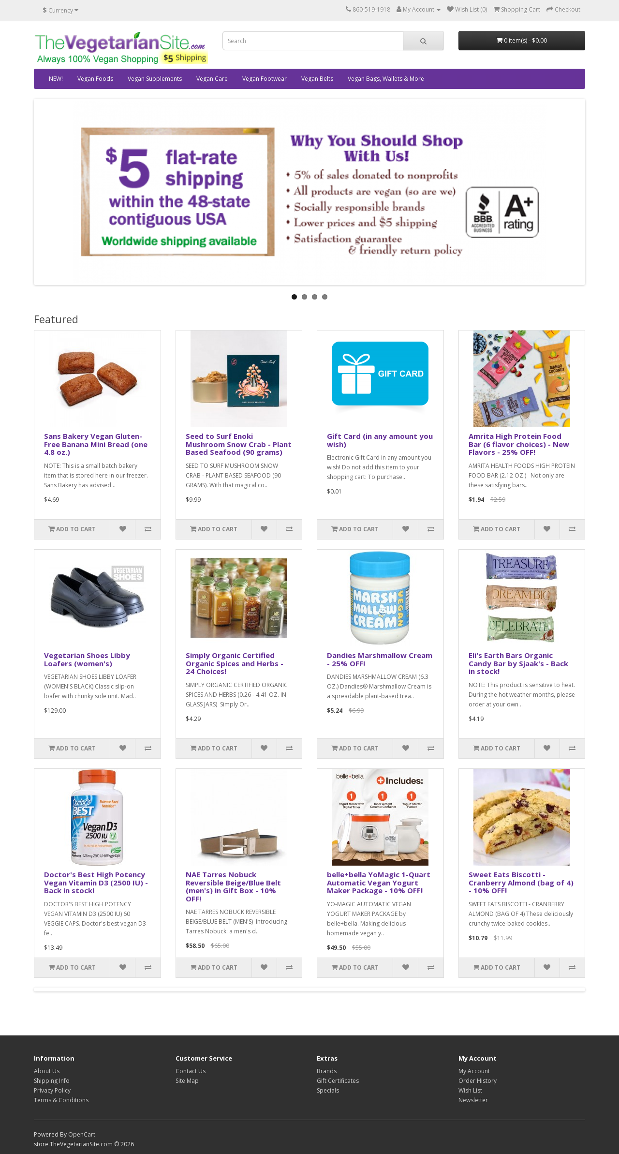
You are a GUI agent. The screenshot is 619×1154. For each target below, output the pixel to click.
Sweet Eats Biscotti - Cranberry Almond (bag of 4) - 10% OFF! (521, 882)
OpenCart (81, 1134)
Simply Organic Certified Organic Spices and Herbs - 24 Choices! (234, 663)
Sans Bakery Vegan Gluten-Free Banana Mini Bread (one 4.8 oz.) (95, 444)
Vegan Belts (317, 79)
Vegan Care (212, 79)
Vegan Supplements (155, 79)
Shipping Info (52, 1081)
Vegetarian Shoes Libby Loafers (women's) (87, 659)
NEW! (56, 79)
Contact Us (191, 1071)
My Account (474, 1071)
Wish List (470, 1090)
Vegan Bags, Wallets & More (386, 79)
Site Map (187, 1081)
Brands (327, 1071)
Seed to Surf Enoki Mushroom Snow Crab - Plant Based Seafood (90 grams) (239, 444)
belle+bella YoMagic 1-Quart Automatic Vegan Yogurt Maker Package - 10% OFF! (378, 882)
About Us (46, 1071)
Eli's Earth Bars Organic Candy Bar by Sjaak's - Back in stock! (518, 663)
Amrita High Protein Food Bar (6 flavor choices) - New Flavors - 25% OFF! (519, 444)
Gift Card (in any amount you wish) (380, 440)
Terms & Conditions (61, 1100)
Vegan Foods (95, 79)
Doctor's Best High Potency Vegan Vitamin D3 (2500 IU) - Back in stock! (96, 882)
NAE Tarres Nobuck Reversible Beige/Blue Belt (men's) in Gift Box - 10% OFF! (233, 886)
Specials (328, 1090)
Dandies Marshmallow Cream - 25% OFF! (379, 659)
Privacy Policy (52, 1090)
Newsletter (473, 1100)
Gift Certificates (338, 1081)
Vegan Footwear (264, 79)
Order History (477, 1081)
